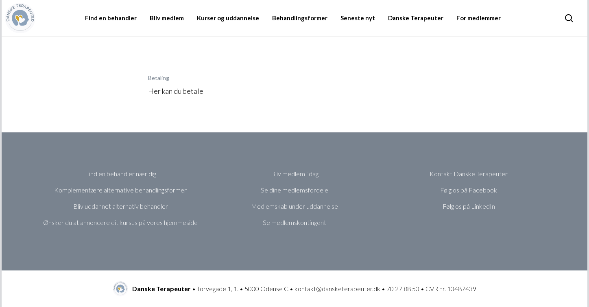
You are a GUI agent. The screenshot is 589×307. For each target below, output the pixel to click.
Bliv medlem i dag (294, 173)
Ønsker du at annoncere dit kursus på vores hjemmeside (120, 222)
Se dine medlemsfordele (294, 190)
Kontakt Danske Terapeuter (469, 173)
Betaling (158, 77)
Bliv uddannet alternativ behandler (120, 206)
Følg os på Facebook (468, 190)
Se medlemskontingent (294, 222)
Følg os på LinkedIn (469, 206)
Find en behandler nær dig (120, 173)
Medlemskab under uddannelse (294, 206)
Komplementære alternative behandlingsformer (120, 190)
